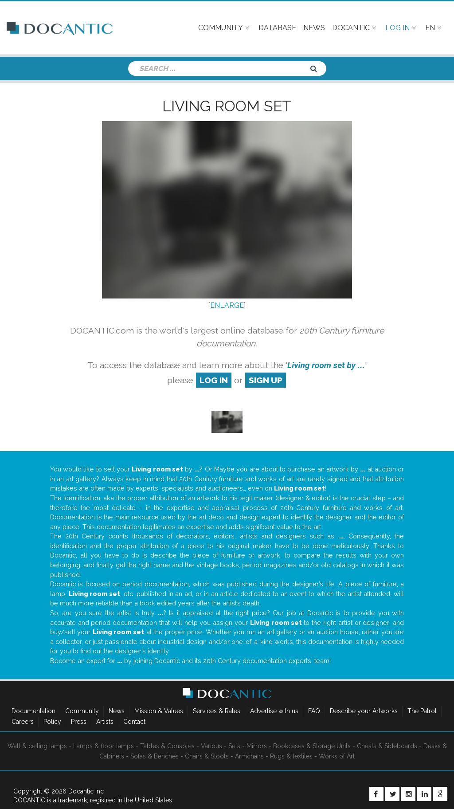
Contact (134, 721)
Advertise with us (274, 711)
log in (214, 380)
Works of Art (337, 756)
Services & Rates (216, 711)
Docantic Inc (86, 791)
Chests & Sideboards (387, 746)
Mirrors (257, 746)
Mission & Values (158, 711)
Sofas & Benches (154, 756)
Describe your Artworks (364, 711)
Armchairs (249, 756)
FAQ (314, 711)
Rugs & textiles (291, 756)
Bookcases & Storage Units (312, 746)
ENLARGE (227, 305)
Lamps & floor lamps (103, 746)
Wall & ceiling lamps (37, 746)
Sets (234, 746)
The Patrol (422, 711)
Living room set (227, 106)
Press (78, 721)
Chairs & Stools (207, 756)
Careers (23, 721)
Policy (52, 721)
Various (211, 746)
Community (82, 711)
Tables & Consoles (167, 746)
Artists (105, 721)
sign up (265, 380)
